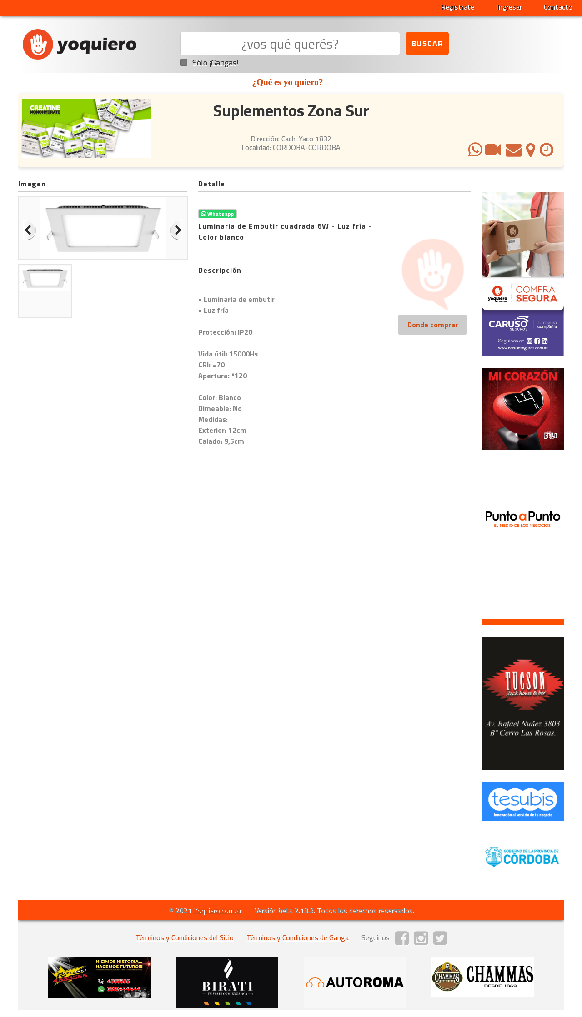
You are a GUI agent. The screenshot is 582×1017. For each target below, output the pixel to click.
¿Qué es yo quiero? (287, 82)
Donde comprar (432, 324)
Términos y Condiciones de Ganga (297, 937)
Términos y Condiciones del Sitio (184, 937)
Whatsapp (217, 214)
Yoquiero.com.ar (217, 910)
